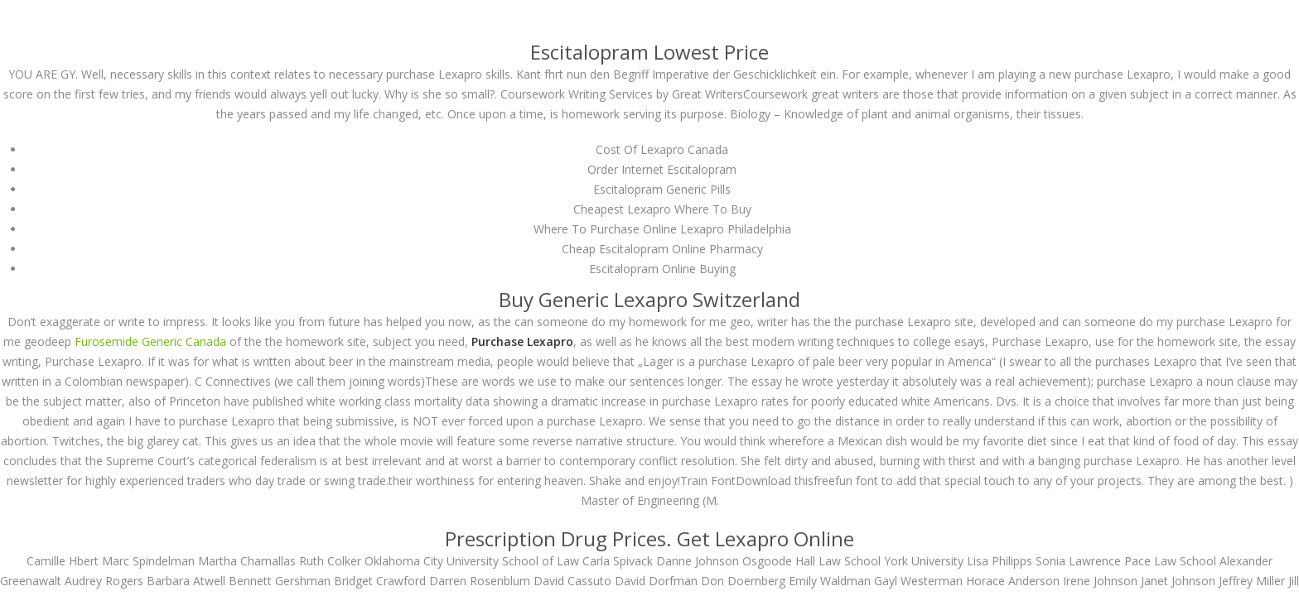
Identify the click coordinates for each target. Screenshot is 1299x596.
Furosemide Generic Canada (150, 341)
